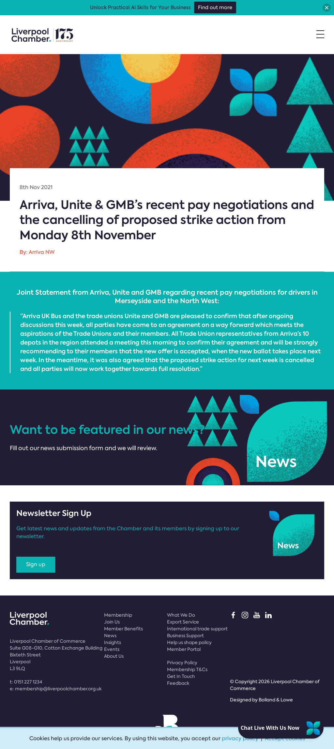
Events (111, 649)
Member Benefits (123, 629)
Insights (112, 642)
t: (26, 682)
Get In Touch (181, 676)
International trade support (197, 629)
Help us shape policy (189, 642)
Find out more (215, 7)
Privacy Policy (182, 663)
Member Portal (184, 649)
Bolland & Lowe (276, 700)
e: (56, 689)
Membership (118, 615)
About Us (114, 656)
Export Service (183, 622)
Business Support (185, 636)
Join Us (112, 622)
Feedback (178, 683)
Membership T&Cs (187, 669)
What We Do (181, 615)
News (110, 636)
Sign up (35, 564)
